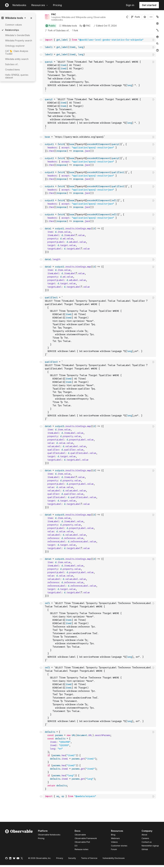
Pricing (57, 5)
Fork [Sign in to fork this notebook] (135, 16)
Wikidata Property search (18, 40)
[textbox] (99, 40)
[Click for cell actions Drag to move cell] (41, 40)
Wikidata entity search (17, 59)
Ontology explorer (15, 45)
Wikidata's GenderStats (17, 35)
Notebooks (19, 5)
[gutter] (30, 114)
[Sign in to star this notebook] (145, 17)
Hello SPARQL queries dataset (16, 76)
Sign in (130, 5)
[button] (41, 36)
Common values (13, 24)
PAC (53, 14)
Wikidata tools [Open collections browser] (68, 25)
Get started (149, 5)
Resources (39, 5)
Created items (12, 69)
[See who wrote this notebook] (85, 25)
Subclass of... (63, 30)
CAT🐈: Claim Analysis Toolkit (16, 52)
